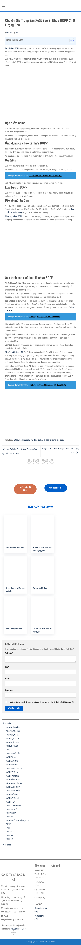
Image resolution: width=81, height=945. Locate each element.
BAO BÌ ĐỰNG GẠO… (13, 739)
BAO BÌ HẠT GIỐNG (12, 776)
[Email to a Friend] (43, 461)
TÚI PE (8, 828)
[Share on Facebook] (33, 461)
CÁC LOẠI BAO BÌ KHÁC (14, 783)
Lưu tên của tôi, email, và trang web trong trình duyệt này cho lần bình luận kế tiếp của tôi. (41, 702)
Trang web (8, 690)
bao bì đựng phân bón (14, 629)
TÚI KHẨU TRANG (12, 746)
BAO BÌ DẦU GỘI (11, 757)
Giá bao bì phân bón (40, 588)
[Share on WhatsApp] (29, 461)
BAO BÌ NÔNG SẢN (12, 798)
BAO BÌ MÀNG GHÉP (13, 787)
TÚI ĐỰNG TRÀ (11, 813)
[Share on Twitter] (38, 461)
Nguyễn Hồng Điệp (18, 929)
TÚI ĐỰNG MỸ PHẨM (13, 791)
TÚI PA (8, 750)
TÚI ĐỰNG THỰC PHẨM (14, 768)
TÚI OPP (9, 832)
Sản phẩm (7, 723)
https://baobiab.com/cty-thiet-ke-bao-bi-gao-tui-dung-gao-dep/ (39, 440)
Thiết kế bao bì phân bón (15, 548)
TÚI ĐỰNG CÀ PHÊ (12, 735)
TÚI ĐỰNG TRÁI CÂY (13, 753)
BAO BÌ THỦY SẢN (12, 794)
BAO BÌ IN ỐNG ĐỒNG (13, 727)
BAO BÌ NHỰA (10, 802)
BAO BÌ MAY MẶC (12, 761)
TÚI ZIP (8, 824)
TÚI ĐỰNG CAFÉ (11, 809)
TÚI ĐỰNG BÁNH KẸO (13, 731)
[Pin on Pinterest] (47, 461)
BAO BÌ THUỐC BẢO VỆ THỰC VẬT (18, 820)
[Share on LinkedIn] (52, 461)
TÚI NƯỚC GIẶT (11, 817)
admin (18, 33)
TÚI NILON (9, 835)
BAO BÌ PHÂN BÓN (12, 742)
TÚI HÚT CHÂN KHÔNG (13, 806)
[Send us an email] (13, 932)
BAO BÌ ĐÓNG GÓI (12, 772)
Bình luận (9, 653)
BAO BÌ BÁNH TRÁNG (13, 780)
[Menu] (3, 6)
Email (7, 679)
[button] (70, 40)
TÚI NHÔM (9, 839)
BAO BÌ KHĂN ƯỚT (12, 765)
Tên (7, 667)
